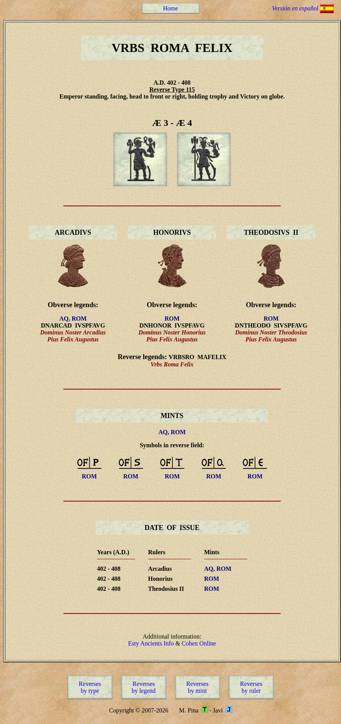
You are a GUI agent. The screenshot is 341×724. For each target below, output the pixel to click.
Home (170, 8)
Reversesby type (90, 687)
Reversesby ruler (251, 687)
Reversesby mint (197, 687)
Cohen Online (199, 643)
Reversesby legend (144, 687)
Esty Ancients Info (151, 643)
